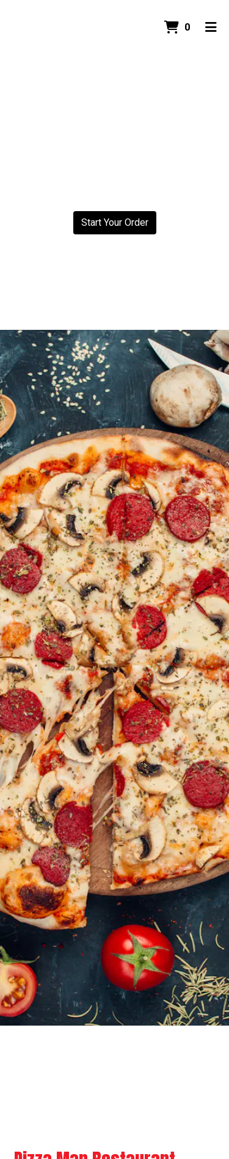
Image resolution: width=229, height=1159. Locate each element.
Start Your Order (114, 222)
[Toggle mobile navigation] (211, 27)
